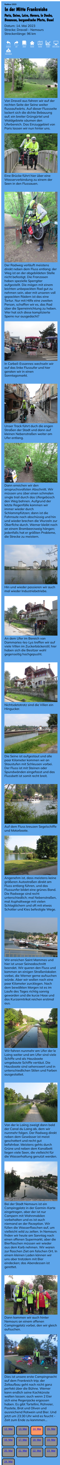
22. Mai (37, 1450)
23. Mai (51, 1450)
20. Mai (8, 1450)
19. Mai (51, 1440)
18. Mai (37, 1440)
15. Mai (51, 1429)
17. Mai (23, 1440)
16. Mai (8, 1440)
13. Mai (23, 1429)
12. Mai (8, 1429)
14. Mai (37, 1429)
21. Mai (23, 1450)
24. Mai (8, 1461)
